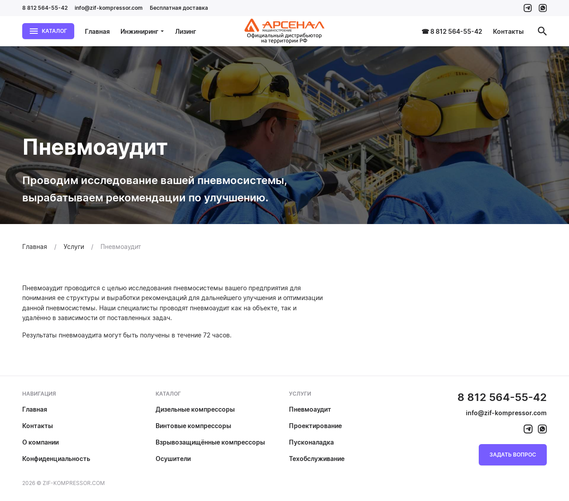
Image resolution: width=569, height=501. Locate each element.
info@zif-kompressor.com (109, 7)
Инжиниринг (142, 31)
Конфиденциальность (56, 458)
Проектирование (315, 425)
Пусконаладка (311, 442)
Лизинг (185, 31)
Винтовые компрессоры (193, 425)
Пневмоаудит (310, 409)
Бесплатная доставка (179, 7)
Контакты (508, 31)
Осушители (173, 458)
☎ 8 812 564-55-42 (451, 31)
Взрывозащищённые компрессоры (210, 442)
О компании (40, 442)
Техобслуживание (317, 458)
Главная (97, 31)
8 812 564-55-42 (45, 7)
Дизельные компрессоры (195, 409)
